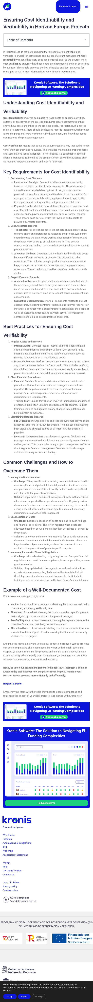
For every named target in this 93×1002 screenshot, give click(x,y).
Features (7, 838)
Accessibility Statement (15, 854)
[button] (85, 40)
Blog (4, 846)
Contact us (8, 874)
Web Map (7, 850)
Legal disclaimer (11, 882)
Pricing (6, 862)
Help (4, 866)
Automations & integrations (16, 842)
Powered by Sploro (12, 827)
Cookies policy (10, 890)
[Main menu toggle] (86, 6)
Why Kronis (8, 834)
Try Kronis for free (11, 870)
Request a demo (68, 6)
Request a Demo (12, 683)
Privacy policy (9, 886)
